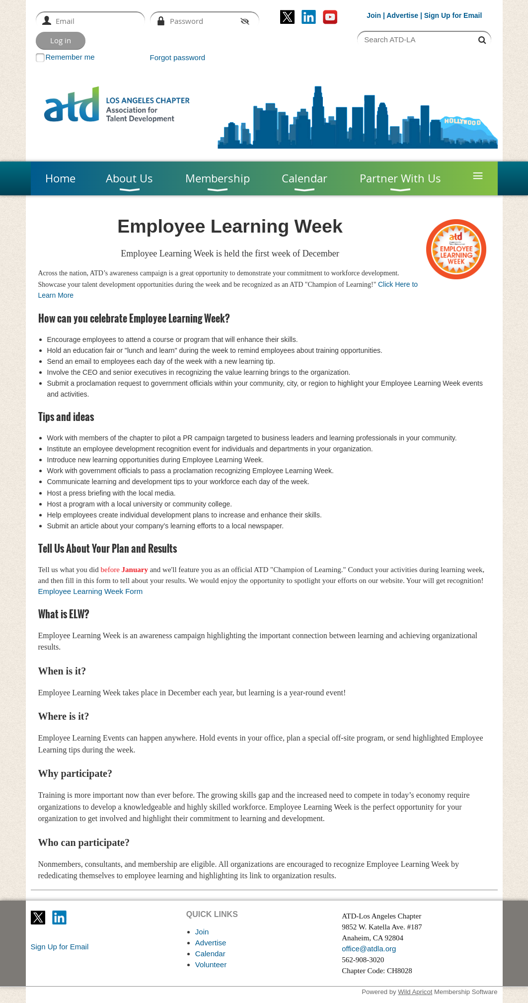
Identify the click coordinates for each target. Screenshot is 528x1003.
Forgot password (178, 57)
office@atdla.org (369, 948)
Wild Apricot (415, 992)
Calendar (210, 953)
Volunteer (210, 964)
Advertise (402, 15)
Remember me (70, 57)
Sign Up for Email (60, 946)
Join (374, 15)
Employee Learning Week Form (90, 591)
